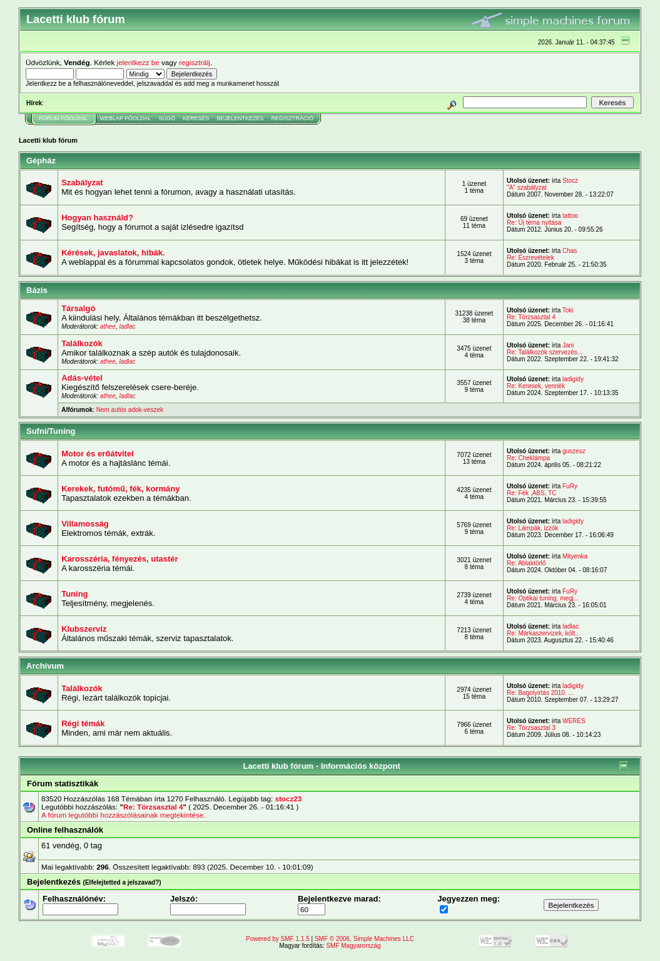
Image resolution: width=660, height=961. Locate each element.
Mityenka (574, 556)
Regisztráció (292, 118)
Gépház (41, 160)
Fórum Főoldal (63, 118)
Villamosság (85, 523)
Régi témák (82, 723)
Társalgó (78, 308)
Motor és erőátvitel (97, 453)
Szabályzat (82, 182)
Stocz (570, 180)
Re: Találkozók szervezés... (544, 352)
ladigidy (573, 379)
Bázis (37, 290)
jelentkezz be (138, 62)
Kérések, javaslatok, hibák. (113, 252)
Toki (568, 310)
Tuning (74, 594)
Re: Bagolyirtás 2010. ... (540, 692)
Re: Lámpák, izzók (532, 528)
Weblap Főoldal (125, 118)
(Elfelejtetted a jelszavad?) (122, 882)
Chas (569, 250)
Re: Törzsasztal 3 (531, 727)
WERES (574, 720)
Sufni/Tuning (50, 431)
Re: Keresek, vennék (536, 386)
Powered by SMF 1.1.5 (278, 938)
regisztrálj (194, 62)
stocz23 (288, 798)
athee (108, 326)
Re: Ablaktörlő (526, 563)
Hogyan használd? (97, 217)
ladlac (127, 326)
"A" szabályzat (527, 187)
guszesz (574, 451)
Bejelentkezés (239, 118)
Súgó (166, 118)
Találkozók (82, 343)
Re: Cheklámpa (528, 458)
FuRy (569, 486)
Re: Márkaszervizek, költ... (543, 633)
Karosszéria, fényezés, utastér (119, 558)
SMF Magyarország (353, 945)
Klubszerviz (83, 629)
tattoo (570, 215)
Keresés (196, 118)
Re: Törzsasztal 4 (531, 317)
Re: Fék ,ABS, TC (531, 493)
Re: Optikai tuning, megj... (543, 598)
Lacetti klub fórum (48, 140)
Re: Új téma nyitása (534, 222)
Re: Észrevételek (530, 257)
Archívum (45, 666)
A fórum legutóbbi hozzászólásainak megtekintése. (123, 815)
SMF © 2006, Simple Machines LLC (364, 938)
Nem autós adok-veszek (129, 409)
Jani (568, 345)
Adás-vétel (82, 378)
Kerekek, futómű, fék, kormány (120, 488)
